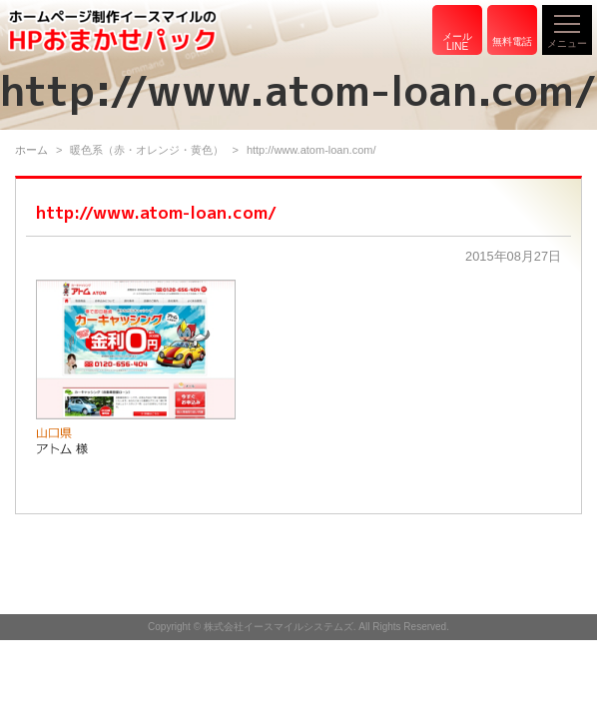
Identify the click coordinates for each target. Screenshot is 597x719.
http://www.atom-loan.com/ (156, 212)
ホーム (31, 150)
